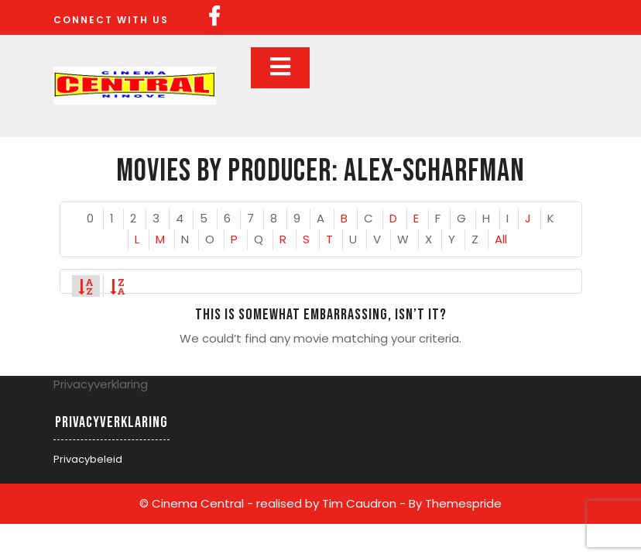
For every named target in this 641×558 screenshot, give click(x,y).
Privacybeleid (87, 459)
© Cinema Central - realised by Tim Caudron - (272, 503)
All (501, 239)
